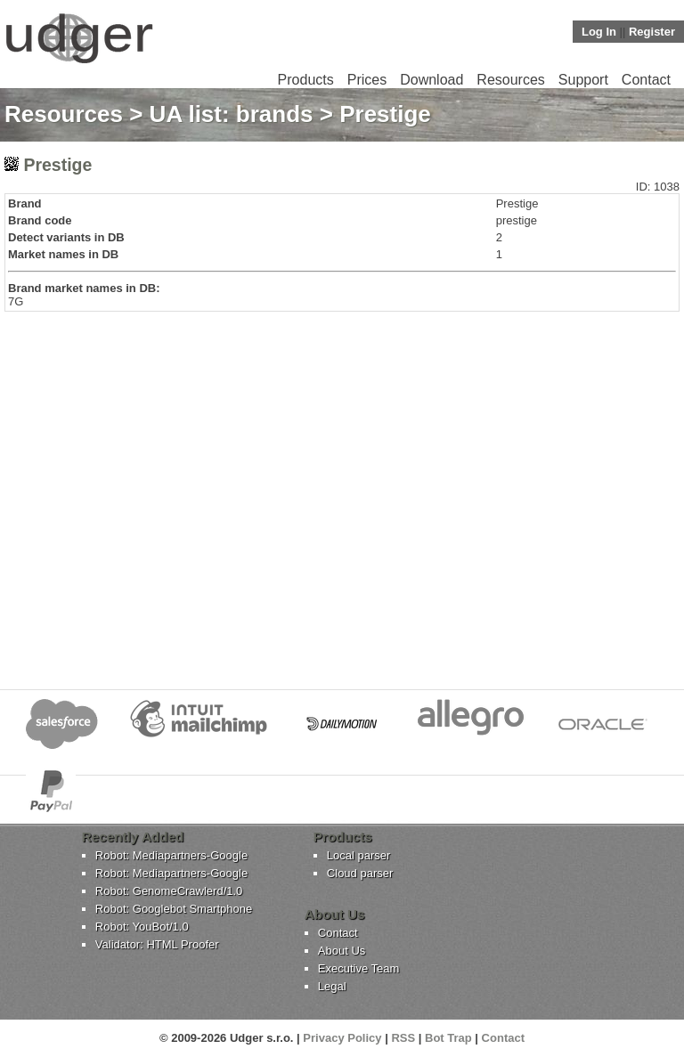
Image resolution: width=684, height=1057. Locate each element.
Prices (367, 79)
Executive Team (359, 968)
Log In (599, 31)
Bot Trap (448, 1038)
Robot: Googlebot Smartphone (173, 908)
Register (652, 31)
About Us (341, 950)
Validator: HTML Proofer (157, 944)
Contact (646, 79)
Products (306, 79)
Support (583, 79)
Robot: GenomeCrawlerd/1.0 (168, 891)
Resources (510, 79)
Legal (332, 986)
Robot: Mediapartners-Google (171, 855)
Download (431, 79)
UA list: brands (232, 114)
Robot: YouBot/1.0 (142, 926)
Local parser (359, 855)
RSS (403, 1038)
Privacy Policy (342, 1038)
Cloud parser (360, 873)
